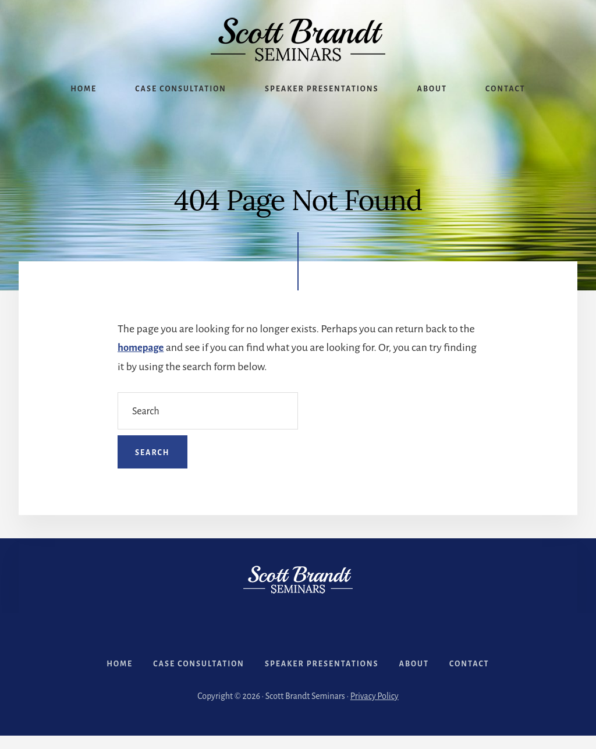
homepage (142, 347)
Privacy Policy (374, 709)
